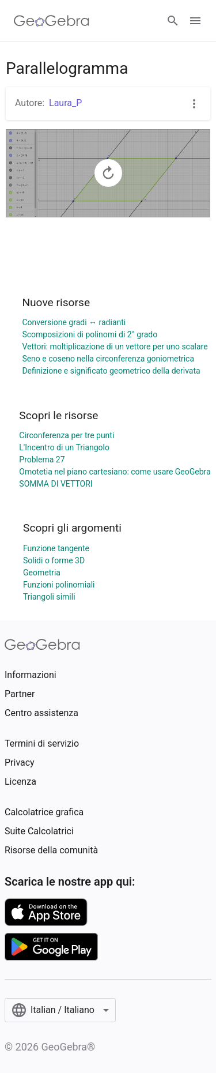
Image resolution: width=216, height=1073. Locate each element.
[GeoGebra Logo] (51, 21)
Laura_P (65, 102)
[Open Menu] (195, 21)
